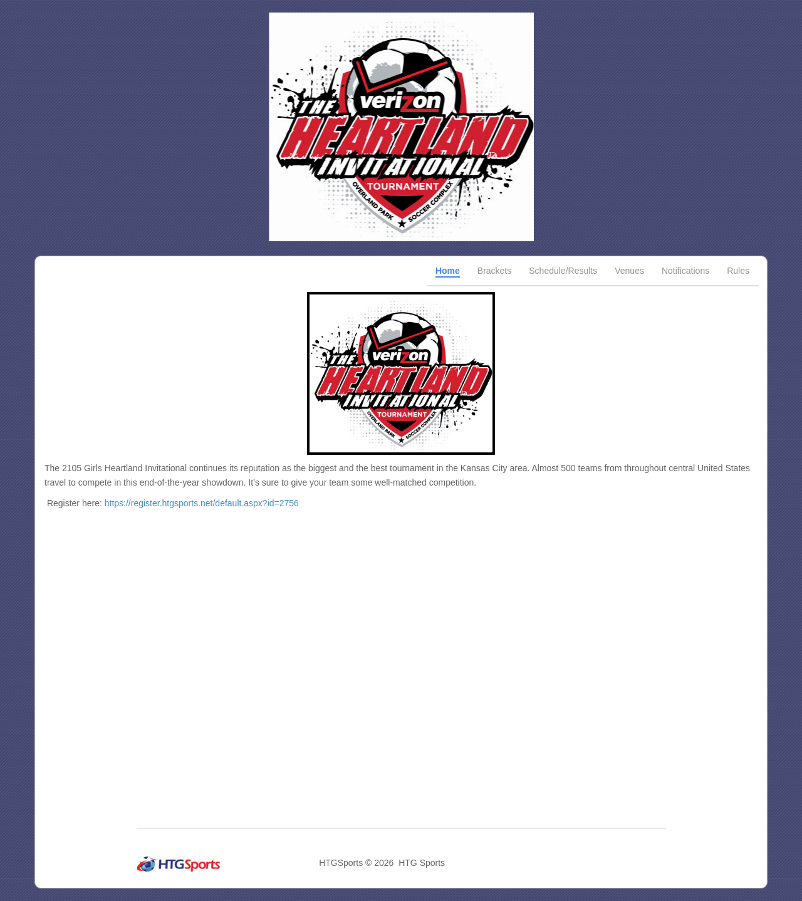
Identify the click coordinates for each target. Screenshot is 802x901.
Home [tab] (447, 271)
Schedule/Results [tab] (563, 271)
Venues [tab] (629, 271)
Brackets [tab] (494, 271)
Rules (738, 271)
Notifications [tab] (685, 271)
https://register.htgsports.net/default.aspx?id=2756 (202, 503)
